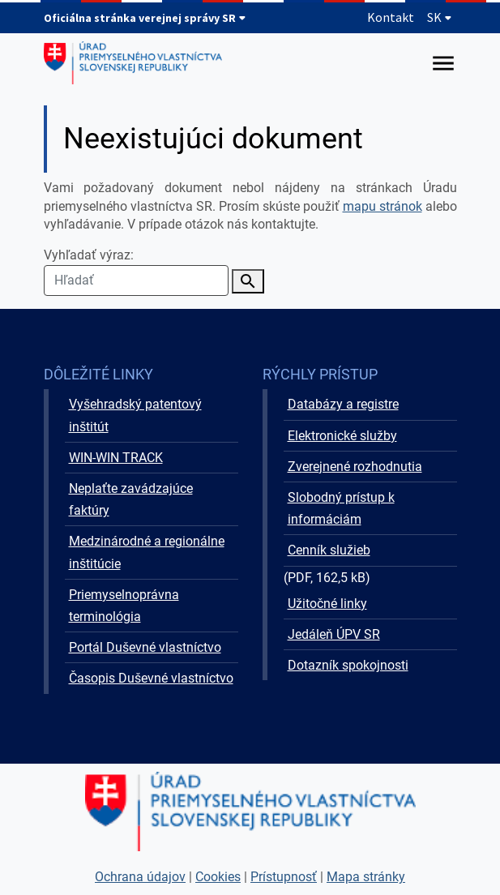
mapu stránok (382, 206)
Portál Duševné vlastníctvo (145, 647)
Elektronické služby (342, 435)
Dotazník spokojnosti (348, 665)
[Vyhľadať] (248, 281)
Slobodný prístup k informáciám (341, 508)
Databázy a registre (343, 404)
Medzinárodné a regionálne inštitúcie (146, 552)
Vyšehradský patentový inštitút (135, 415)
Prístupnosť (283, 876)
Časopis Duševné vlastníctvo (151, 678)
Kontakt (390, 17)
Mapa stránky (366, 876)
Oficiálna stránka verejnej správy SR (145, 17)
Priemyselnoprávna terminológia (124, 605)
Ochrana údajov (140, 876)
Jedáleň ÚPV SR (334, 634)
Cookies (218, 876)
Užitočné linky (327, 603)
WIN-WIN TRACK (116, 457)
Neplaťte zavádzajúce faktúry (131, 499)
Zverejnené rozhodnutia (355, 466)
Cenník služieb (329, 550)
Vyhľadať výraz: (136, 271)
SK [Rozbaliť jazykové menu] (439, 17)
